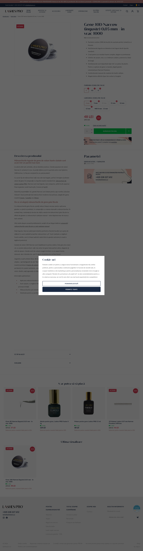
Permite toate (71, 289)
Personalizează (71, 283)
